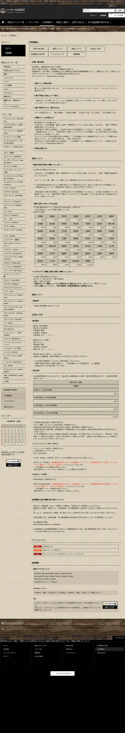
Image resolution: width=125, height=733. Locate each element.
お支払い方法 (95, 49)
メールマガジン (9, 401)
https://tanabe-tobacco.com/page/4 (47, 524)
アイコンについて (57, 54)
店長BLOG (69, 649)
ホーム (5, 645)
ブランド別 (38, 649)
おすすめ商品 (39, 656)
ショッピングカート (9, 652)
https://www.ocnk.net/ (55, 76)
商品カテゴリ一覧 (40, 645)
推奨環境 (76, 54)
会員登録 (103, 15)
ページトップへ (119, 638)
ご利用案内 (8, 396)
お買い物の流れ (39, 49)
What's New (69, 645)
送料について (58, 49)
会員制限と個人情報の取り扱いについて (39, 54)
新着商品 (37, 652)
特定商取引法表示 (10, 390)
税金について (77, 49)
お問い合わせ (9, 407)
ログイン (93, 15)
